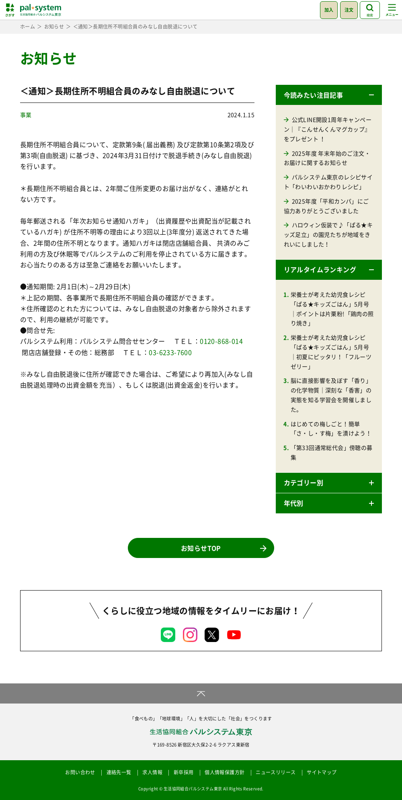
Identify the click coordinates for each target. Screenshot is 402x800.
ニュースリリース (275, 772)
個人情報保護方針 (224, 772)
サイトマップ (321, 772)
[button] (329, 95)
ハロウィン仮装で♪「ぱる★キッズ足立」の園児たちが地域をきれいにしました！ (328, 234)
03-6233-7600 (170, 352)
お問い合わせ (80, 772)
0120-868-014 (221, 341)
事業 (26, 115)
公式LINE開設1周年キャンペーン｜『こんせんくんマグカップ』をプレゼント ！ (327, 129)
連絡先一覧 (119, 772)
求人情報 (152, 772)
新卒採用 (184, 772)
